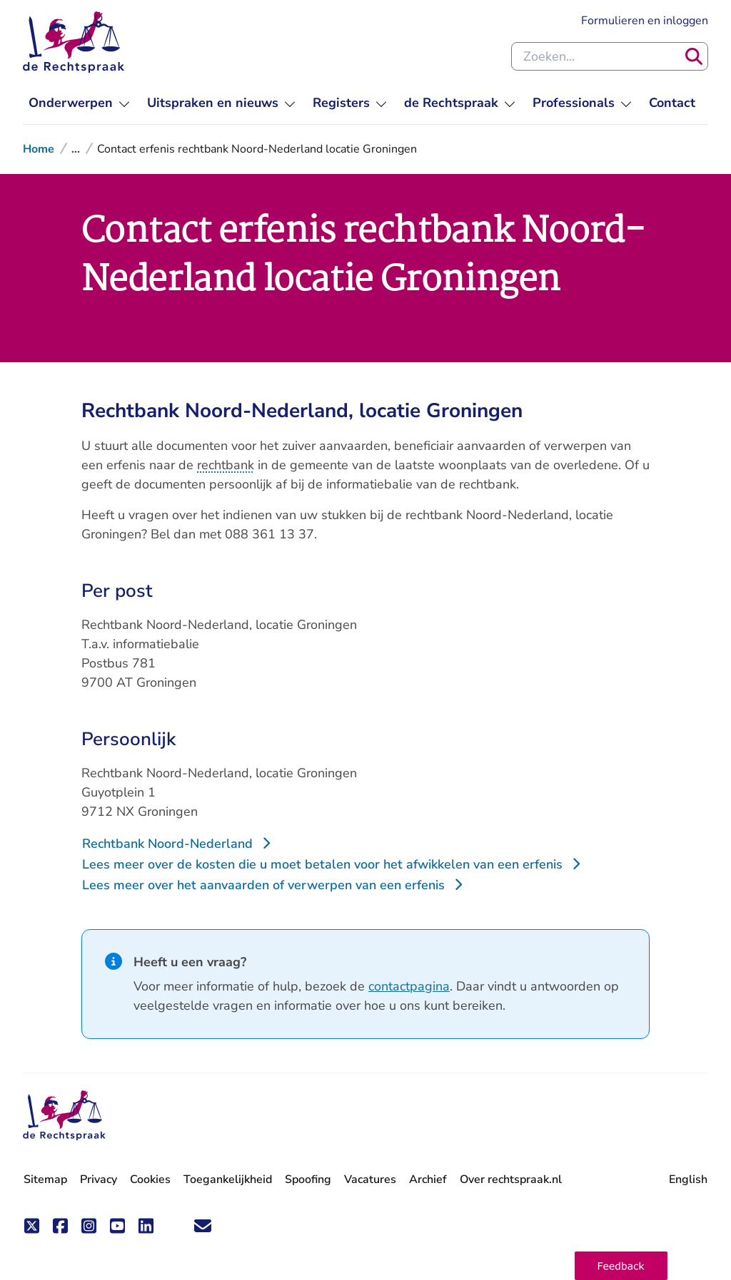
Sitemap (45, 1179)
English (688, 1179)
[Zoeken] (694, 56)
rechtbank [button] (225, 464)
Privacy (98, 1179)
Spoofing (308, 1179)
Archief (428, 1179)
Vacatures (370, 1180)
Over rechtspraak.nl (511, 1179)
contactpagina (409, 986)
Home (38, 149)
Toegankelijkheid (227, 1179)
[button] (621, 1265)
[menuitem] (79, 103)
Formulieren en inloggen (644, 21)
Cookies (150, 1179)
